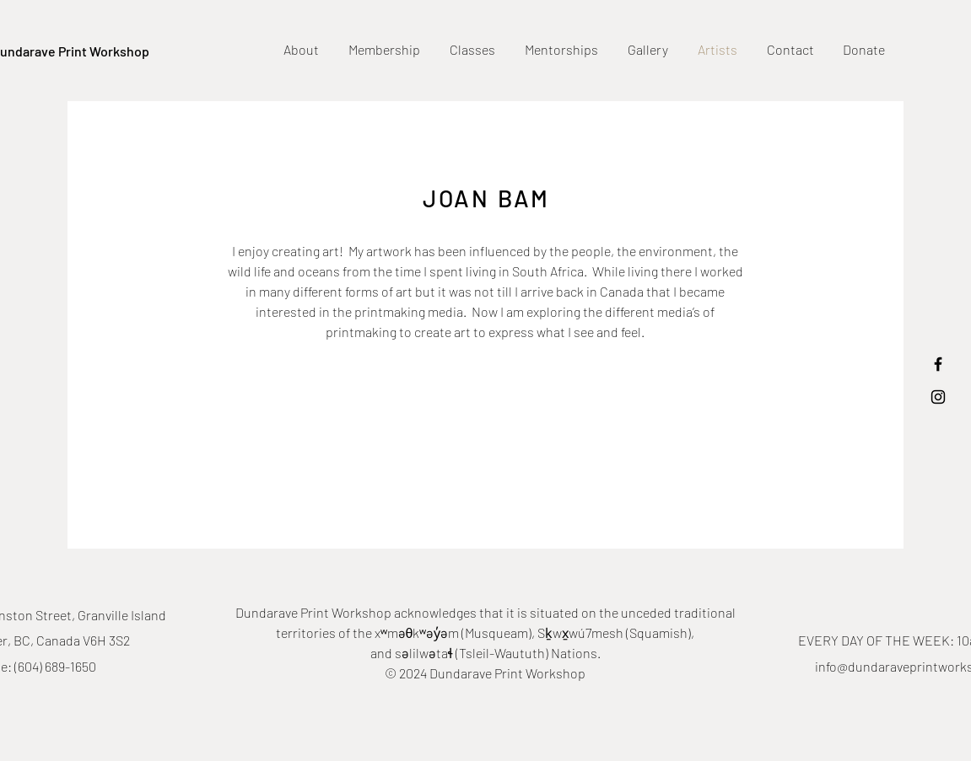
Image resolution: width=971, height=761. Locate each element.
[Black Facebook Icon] (938, 364)
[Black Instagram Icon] (938, 397)
